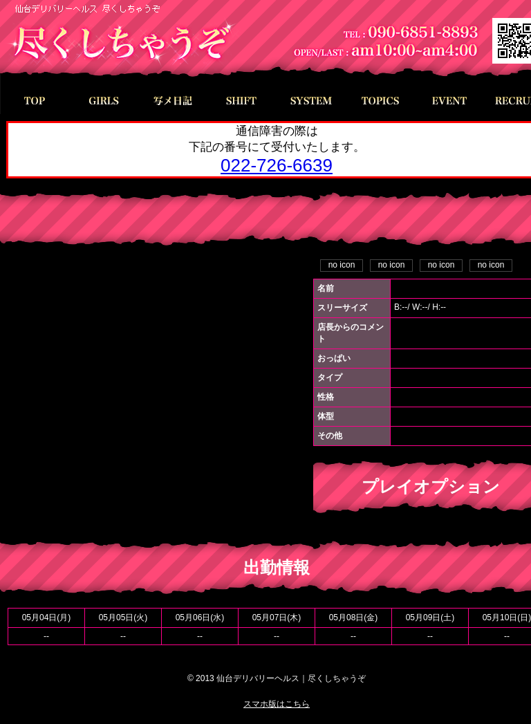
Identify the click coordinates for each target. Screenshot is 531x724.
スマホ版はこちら (276, 704)
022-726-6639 (277, 165)
